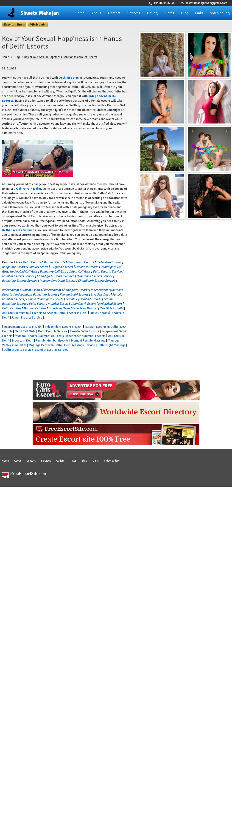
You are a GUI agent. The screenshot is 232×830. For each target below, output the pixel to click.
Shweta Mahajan (39, 13)
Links (199, 13)
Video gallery (220, 13)
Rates (169, 13)
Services (133, 13)
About (96, 13)
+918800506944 (164, 3)
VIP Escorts (38, 24)
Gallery (152, 13)
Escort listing (13, 24)
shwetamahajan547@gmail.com (206, 3)
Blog (184, 13)
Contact (114, 13)
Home (79, 13)
